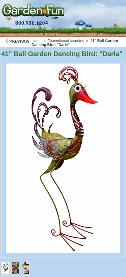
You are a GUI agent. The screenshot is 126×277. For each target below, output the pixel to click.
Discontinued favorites (66, 41)
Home (36, 41)
